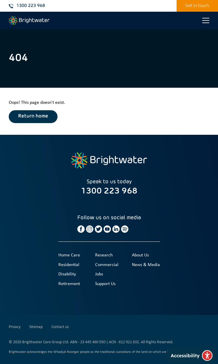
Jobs (99, 274)
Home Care (69, 255)
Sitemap (36, 327)
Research (104, 255)
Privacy (14, 327)
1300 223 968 (27, 6)
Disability (67, 274)
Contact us (60, 327)
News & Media (146, 265)
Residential (68, 265)
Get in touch (197, 6)
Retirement (69, 284)
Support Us (105, 284)
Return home (33, 116)
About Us (140, 255)
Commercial (106, 265)
